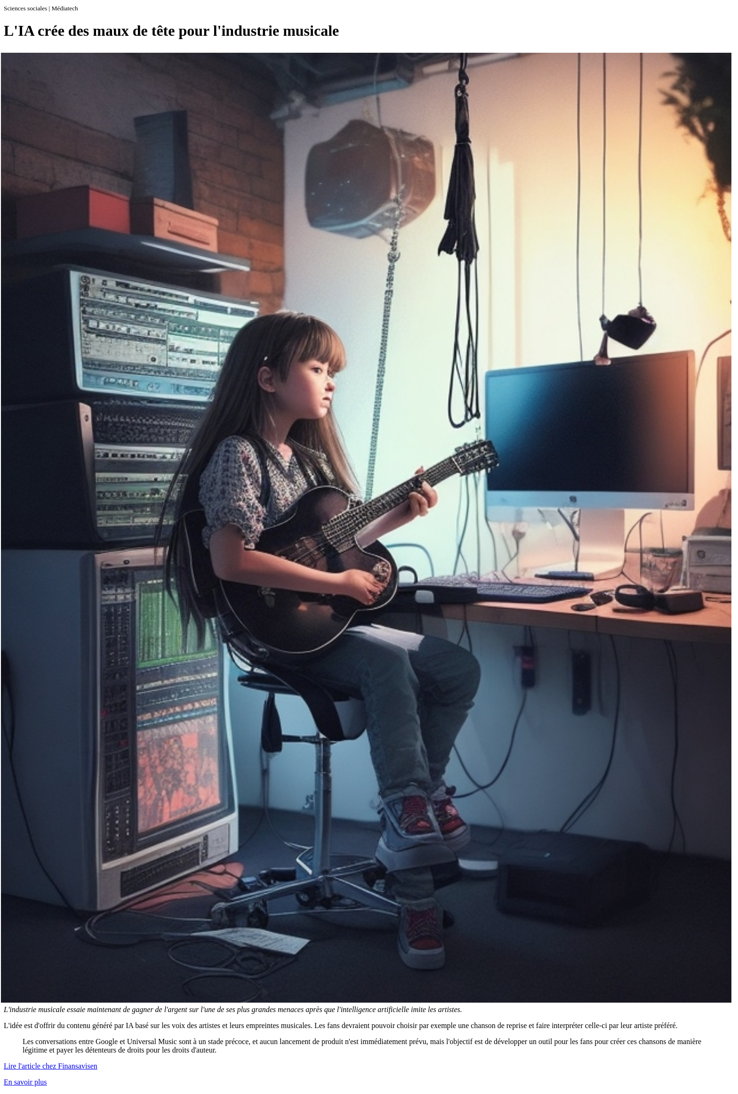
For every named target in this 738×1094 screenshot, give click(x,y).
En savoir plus (25, 1082)
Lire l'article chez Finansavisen (50, 1066)
